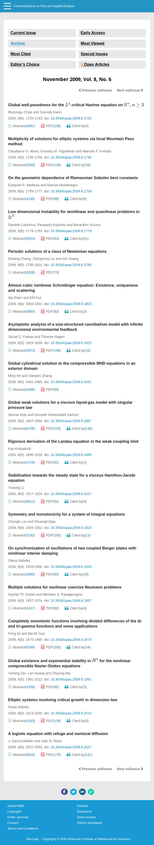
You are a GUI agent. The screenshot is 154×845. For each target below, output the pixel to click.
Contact (12, 823)
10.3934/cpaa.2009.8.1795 (71, 265)
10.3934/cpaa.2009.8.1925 (71, 528)
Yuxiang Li (16, 488)
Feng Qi (14, 633)
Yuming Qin (17, 673)
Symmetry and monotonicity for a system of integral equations (66, 514)
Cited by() (78, 125)
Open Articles (95, 64)
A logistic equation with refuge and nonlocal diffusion (58, 734)
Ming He (14, 376)
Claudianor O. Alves (23, 151)
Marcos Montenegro (62, 185)
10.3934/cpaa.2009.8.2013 (71, 713)
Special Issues (94, 54)
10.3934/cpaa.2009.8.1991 (71, 679)
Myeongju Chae (20, 112)
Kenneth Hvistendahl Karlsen (56, 415)
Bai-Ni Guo (36, 633)
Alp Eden (15, 298)
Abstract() (21, 125)
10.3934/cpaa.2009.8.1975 (71, 640)
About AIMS (15, 806)
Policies (82, 806)
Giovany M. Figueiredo (58, 151)
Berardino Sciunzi (87, 225)
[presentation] (67, 104)
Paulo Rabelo (18, 707)
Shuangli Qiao (45, 521)
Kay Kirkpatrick (19, 449)
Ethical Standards (89, 823)
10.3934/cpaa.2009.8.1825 (71, 343)
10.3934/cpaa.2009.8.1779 (71, 231)
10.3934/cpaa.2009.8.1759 (71, 191)
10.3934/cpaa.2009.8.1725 (71, 118)
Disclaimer (84, 811)
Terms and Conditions (22, 828)
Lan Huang (36, 673)
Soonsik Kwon (51, 112)
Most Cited (21, 54)
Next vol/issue (130, 90)
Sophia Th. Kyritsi (21, 594)
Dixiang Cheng (19, 259)
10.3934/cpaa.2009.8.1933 (71, 567)
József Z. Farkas (20, 337)
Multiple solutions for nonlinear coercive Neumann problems (64, 587)
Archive (18, 43)
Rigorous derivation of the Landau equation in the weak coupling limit (73, 441)
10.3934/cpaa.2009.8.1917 (71, 494)
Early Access (93, 33)
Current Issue (23, 33)
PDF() (51, 125)
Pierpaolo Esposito (51, 225)
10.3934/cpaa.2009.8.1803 (71, 304)
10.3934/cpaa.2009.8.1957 (71, 601)
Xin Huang (70, 259)
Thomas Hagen (53, 337)
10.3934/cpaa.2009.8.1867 (71, 421)
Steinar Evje (17, 415)
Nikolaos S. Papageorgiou (63, 594)
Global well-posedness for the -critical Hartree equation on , (76, 105)
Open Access (86, 817)
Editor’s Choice (25, 64)
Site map (32, 839)
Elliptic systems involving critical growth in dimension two (62, 700)
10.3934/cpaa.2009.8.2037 (71, 747)
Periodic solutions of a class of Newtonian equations (57, 251)
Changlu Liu (17, 521)
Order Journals (17, 817)
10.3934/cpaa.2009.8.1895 (71, 455)
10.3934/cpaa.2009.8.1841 (71, 382)
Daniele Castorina (21, 225)
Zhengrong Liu (44, 259)
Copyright (14, 811)
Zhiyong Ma (61, 673)
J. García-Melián (20, 741)
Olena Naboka (19, 561)
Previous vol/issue (95, 90)
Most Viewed (93, 43)
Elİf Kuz (36, 298)
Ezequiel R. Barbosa (24, 185)
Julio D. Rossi (51, 741)
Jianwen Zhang (40, 376)
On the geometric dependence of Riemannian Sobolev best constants (73, 178)
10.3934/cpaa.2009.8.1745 (71, 157)
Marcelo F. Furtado (97, 151)
